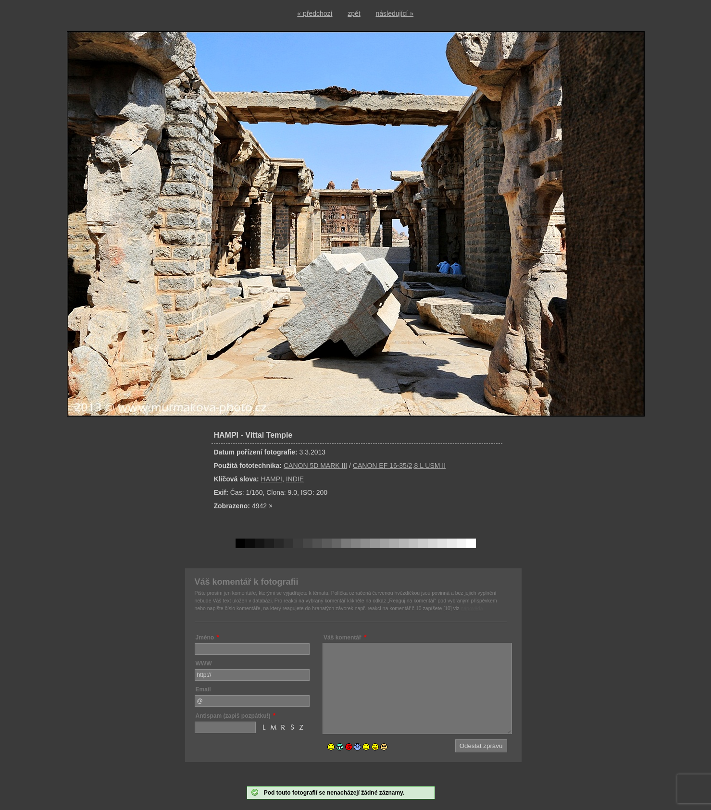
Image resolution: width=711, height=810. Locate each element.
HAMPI (271, 479)
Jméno (205, 637)
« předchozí (314, 13)
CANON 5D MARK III (315, 465)
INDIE (295, 479)
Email (203, 689)
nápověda (472, 608)
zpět (354, 13)
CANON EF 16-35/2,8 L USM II (399, 465)
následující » (395, 13)
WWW (204, 663)
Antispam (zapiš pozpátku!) (233, 715)
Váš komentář (343, 637)
